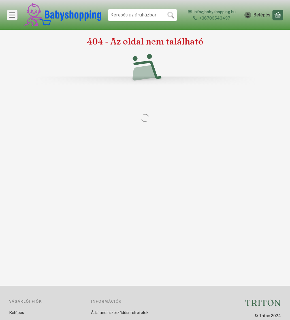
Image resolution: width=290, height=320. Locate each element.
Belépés (16, 312)
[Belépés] (257, 15)
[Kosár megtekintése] (277, 15)
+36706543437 (214, 18)
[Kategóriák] (12, 15)
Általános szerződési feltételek (120, 312)
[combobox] (142, 15)
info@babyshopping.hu (215, 12)
